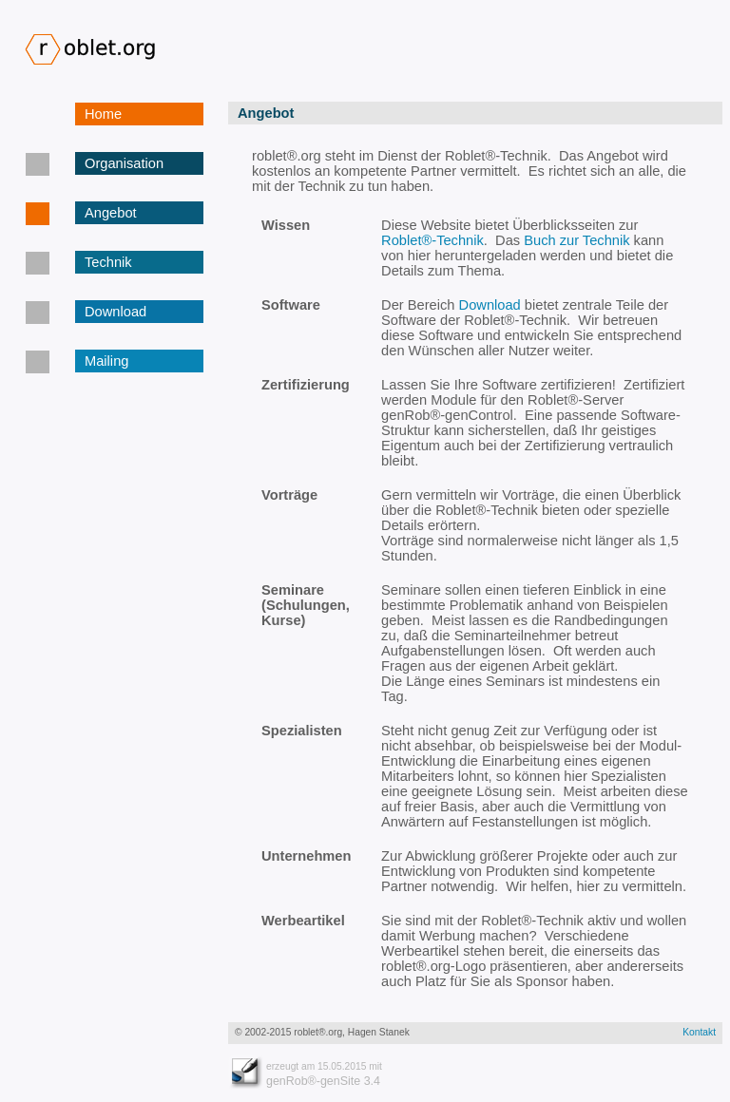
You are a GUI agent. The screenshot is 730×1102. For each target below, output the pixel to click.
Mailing (106, 361)
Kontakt (699, 1032)
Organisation (124, 163)
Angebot (111, 212)
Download (115, 311)
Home (103, 114)
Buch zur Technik (576, 240)
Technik (108, 262)
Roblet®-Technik (432, 240)
